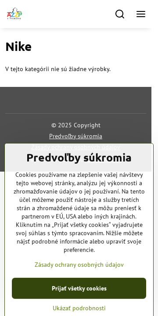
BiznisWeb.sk (104, 160)
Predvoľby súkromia (75, 136)
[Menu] (140, 14)
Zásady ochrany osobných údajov (75, 147)
